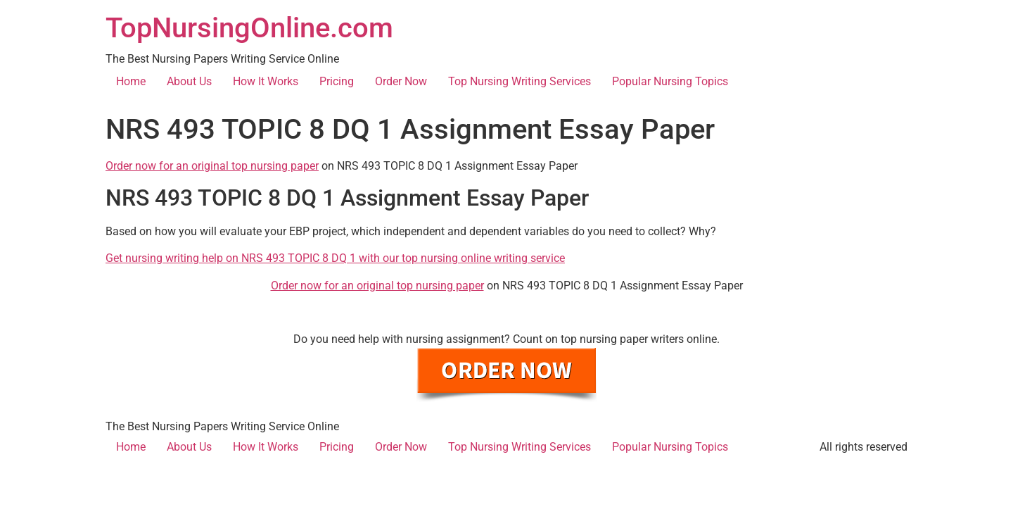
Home (131, 81)
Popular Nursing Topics (670, 81)
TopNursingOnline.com (249, 27)
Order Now (401, 81)
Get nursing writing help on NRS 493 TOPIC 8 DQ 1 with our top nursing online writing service (335, 258)
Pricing (336, 81)
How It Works (265, 81)
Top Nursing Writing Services (519, 81)
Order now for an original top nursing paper (212, 166)
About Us (189, 81)
